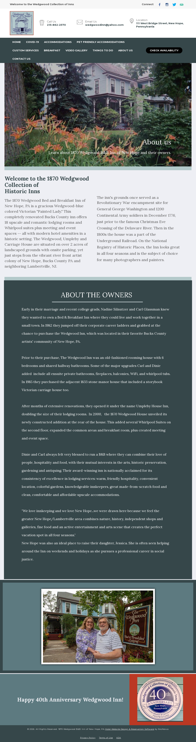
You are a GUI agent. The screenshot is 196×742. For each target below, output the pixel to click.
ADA (118, 738)
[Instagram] (168, 4)
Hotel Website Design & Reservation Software (129, 729)
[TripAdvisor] (183, 4)
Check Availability (164, 50)
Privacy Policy (88, 738)
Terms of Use (106, 738)
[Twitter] (175, 4)
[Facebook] (161, 4)
